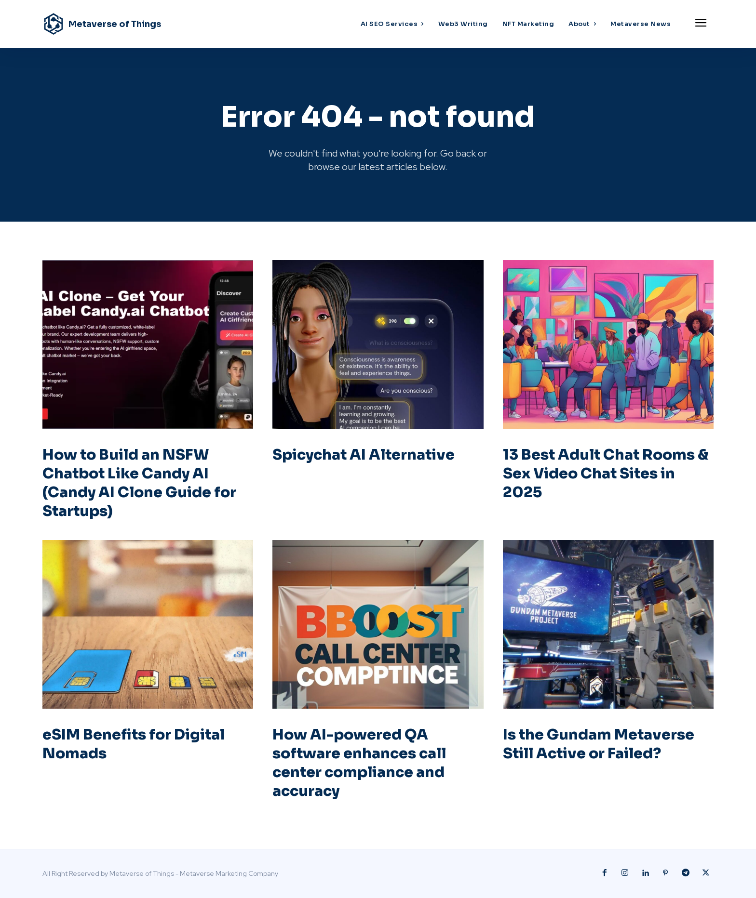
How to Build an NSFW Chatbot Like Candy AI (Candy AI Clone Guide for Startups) (139, 483)
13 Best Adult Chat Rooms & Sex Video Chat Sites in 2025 (606, 474)
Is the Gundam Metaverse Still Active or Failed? (598, 744)
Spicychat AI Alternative (363, 455)
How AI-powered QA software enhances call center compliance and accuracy (359, 763)
